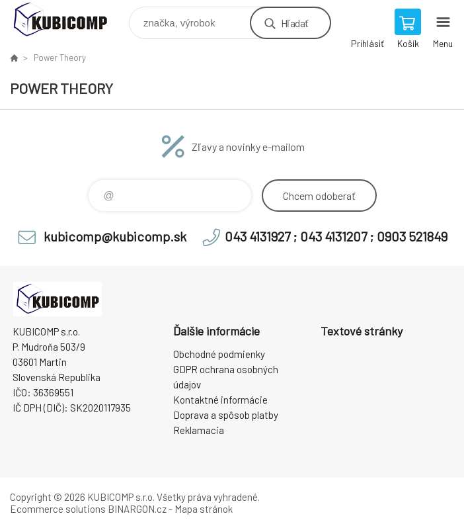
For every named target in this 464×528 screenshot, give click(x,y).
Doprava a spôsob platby (225, 415)
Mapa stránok (203, 509)
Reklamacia (198, 430)
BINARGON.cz (137, 509)
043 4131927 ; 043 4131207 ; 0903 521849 (336, 236)
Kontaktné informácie (220, 400)
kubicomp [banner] (68, 19)
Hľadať (294, 23)
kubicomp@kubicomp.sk (115, 236)
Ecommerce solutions (58, 509)
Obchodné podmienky (219, 354)
